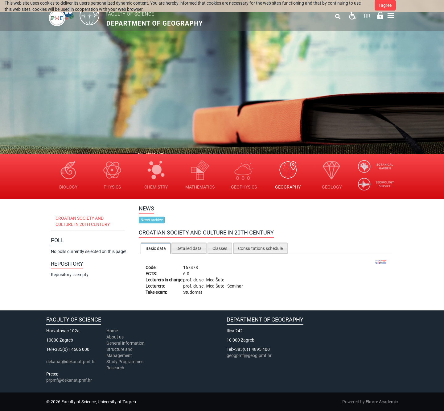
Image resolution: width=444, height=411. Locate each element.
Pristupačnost (352, 15)
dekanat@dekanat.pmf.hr (71, 361)
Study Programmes (124, 361)
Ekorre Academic (382, 401)
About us (115, 336)
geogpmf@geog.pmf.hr (249, 355)
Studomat (192, 292)
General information (125, 343)
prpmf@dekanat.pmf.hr (69, 380)
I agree (385, 5)
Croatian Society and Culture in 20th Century (83, 221)
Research (115, 367)
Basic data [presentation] (156, 248)
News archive (152, 220)
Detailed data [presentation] (189, 248)
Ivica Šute (215, 279)
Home (112, 330)
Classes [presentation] (219, 248)
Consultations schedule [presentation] (260, 248)
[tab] (156, 248)
